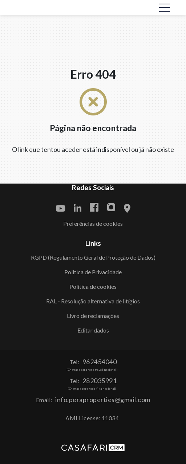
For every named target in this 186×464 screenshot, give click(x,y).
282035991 (99, 381)
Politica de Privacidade (93, 271)
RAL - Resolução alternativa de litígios (93, 301)
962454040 (99, 362)
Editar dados (93, 330)
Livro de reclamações (93, 315)
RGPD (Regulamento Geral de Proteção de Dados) (93, 257)
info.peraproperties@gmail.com (102, 400)
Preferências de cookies (93, 223)
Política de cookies (93, 286)
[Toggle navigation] (164, 7)
